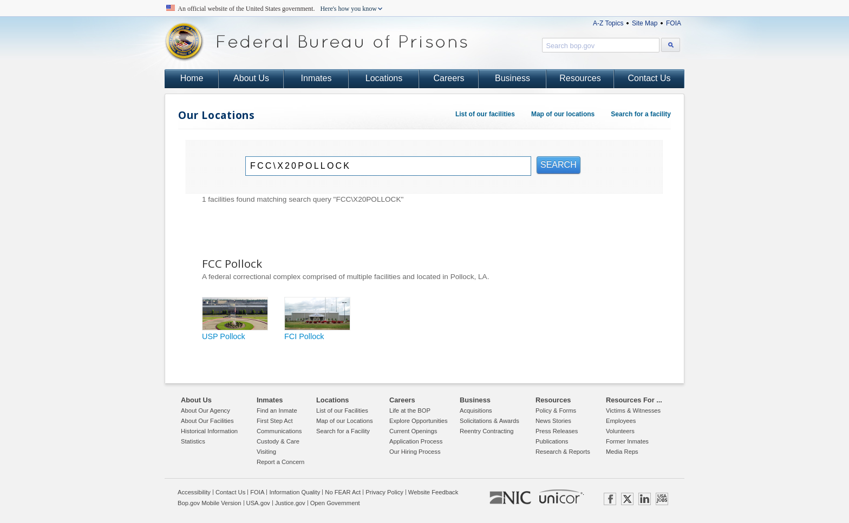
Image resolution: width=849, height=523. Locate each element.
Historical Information (209, 431)
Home (192, 78)
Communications (279, 431)
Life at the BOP (409, 410)
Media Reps (622, 451)
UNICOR (561, 496)
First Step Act (275, 421)
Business (512, 78)
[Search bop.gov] (670, 45)
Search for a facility (641, 114)
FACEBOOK (610, 499)
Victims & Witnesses (633, 410)
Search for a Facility (343, 431)
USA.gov (258, 503)
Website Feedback (433, 492)
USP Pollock (223, 336)
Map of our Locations (344, 421)
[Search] (388, 166)
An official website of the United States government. (277, 8)
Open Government (335, 503)
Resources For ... (634, 400)
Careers (449, 78)
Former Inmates (627, 441)
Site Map (644, 23)
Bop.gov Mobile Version (209, 503)
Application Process (415, 441)
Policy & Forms (555, 410)
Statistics (193, 441)
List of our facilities (485, 114)
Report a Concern (280, 462)
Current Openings (413, 431)
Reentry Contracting (487, 431)
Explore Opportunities (418, 421)
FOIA (673, 23)
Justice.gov (290, 503)
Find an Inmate (277, 410)
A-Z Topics (608, 23)
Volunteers (620, 431)
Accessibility (194, 492)
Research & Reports (562, 451)
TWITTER (627, 499)
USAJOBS (662, 499)
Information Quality (294, 492)
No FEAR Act (343, 492)
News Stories (553, 421)
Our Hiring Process (415, 451)
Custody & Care (278, 441)
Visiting (266, 451)
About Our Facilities (207, 421)
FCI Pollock (304, 336)
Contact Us (649, 78)
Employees (621, 421)
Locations (384, 78)
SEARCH (558, 164)
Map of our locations (563, 114)
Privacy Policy (384, 492)
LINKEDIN (644, 499)
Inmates (316, 78)
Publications (551, 441)
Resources (579, 78)
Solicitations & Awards (489, 421)
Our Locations (216, 115)
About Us (251, 78)
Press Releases (556, 431)
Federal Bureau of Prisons (316, 42)
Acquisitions (476, 410)
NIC (510, 498)
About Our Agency (205, 410)
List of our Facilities (342, 410)
